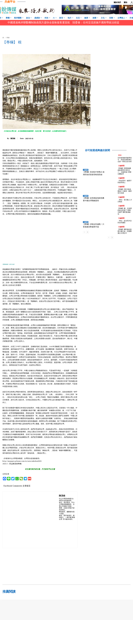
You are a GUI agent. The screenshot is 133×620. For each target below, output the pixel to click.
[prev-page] (84, 232)
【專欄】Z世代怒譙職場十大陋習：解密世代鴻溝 (125, 191)
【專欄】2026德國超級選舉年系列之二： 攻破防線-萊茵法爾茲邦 (124, 171)
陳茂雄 (12, 138)
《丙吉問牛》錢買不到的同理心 (125, 182)
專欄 (7, 38)
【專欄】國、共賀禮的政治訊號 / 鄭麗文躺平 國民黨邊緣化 (125, 211)
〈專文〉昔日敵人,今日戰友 (125, 201)
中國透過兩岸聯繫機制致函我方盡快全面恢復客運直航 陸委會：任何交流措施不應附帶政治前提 (63, 22)
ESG (119, 155)
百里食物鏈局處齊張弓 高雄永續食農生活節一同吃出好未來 (125, 160)
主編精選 (86, 169)
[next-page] (87, 232)
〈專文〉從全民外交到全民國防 (125, 222)
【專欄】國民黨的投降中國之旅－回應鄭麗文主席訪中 (125, 231)
